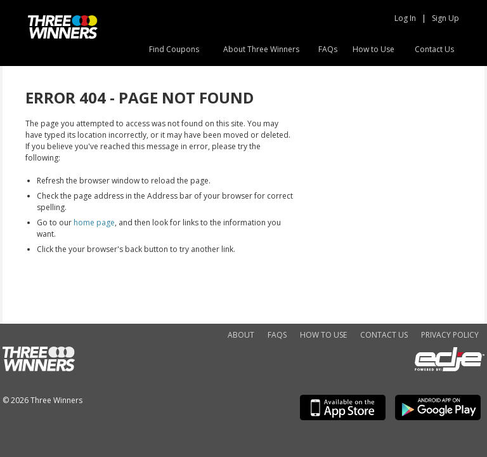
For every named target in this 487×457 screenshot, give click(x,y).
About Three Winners (261, 49)
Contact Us (434, 49)
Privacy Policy (450, 334)
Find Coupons (174, 49)
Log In (405, 18)
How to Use (373, 49)
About (241, 334)
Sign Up (445, 18)
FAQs (327, 49)
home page (94, 222)
